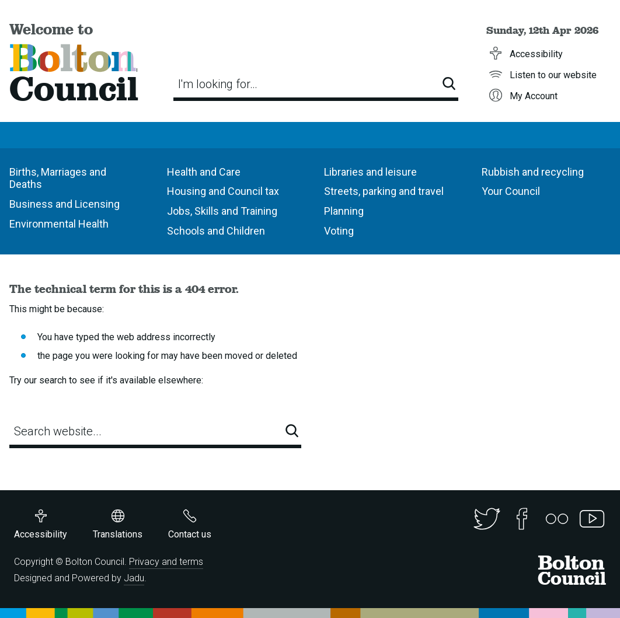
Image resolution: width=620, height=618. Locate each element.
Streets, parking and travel (384, 191)
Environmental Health (59, 224)
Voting (339, 231)
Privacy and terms (166, 561)
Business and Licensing (64, 204)
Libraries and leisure (370, 172)
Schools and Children (216, 231)
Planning (344, 211)
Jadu (134, 578)
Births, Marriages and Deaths (57, 178)
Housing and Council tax (223, 191)
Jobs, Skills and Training (222, 211)
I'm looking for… (217, 84)
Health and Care (204, 172)
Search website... (58, 431)
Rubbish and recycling (533, 172)
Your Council (511, 191)
